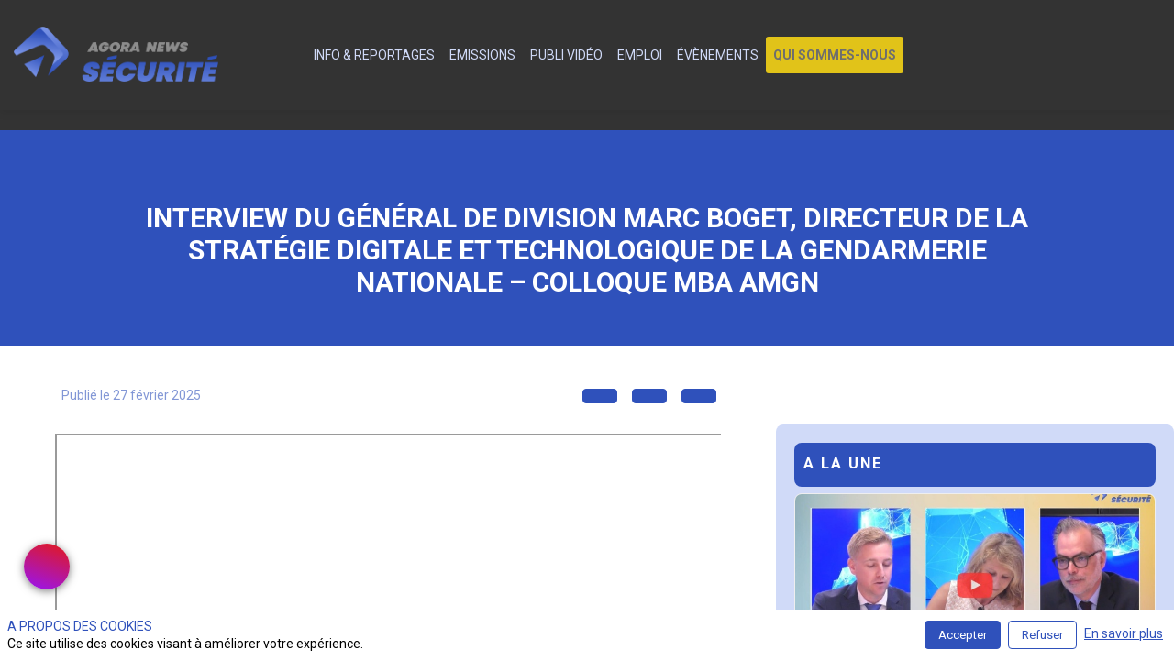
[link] (374, 55)
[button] (834, 55)
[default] (295, 55)
